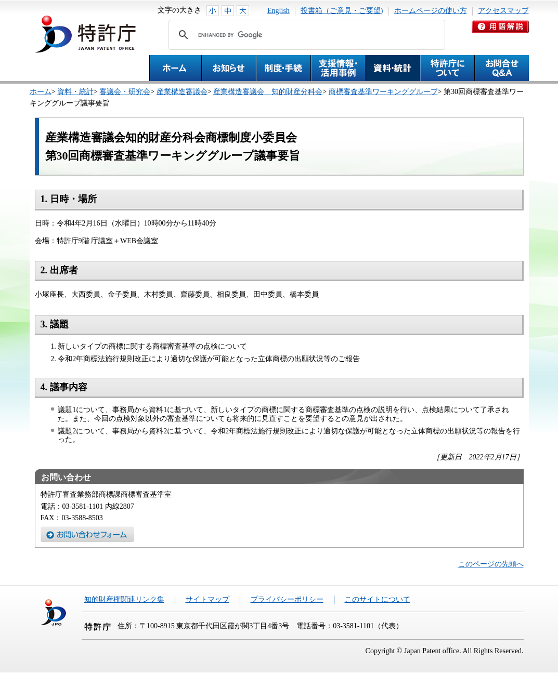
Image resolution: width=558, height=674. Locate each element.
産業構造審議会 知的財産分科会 (267, 92)
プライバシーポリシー (287, 599)
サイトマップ (207, 599)
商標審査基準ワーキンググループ (383, 92)
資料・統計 (75, 92)
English (278, 11)
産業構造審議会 (182, 92)
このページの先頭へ (491, 564)
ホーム (40, 92)
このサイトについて (377, 599)
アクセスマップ (503, 11)
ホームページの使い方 (430, 11)
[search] (305, 35)
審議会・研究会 (124, 92)
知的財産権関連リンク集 (124, 599)
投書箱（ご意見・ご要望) (342, 11)
